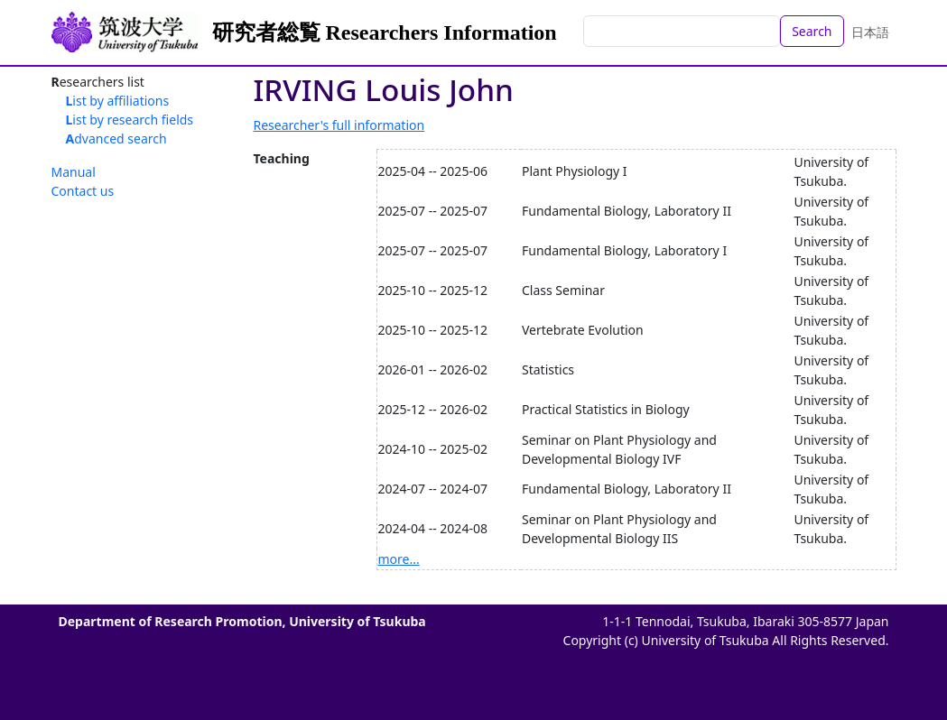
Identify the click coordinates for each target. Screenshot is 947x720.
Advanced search (116, 138)
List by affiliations (118, 100)
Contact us (83, 190)
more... (399, 559)
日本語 (870, 32)
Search (811, 31)
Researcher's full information (339, 125)
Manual (73, 171)
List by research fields (130, 119)
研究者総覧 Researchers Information (384, 32)
